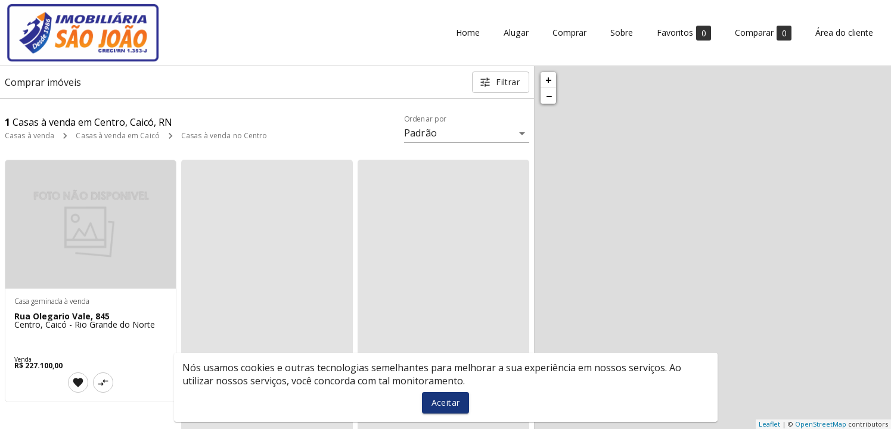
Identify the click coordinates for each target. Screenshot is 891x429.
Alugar (516, 33)
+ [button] (548, 80)
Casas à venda (29, 135)
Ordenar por (425, 119)
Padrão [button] (420, 132)
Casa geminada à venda (51, 301)
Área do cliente (844, 33)
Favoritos (684, 33)
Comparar (763, 33)
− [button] (549, 96)
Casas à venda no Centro (224, 135)
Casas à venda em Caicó (117, 135)
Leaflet (769, 423)
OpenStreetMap (820, 423)
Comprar (569, 33)
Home (468, 33)
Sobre (621, 33)
